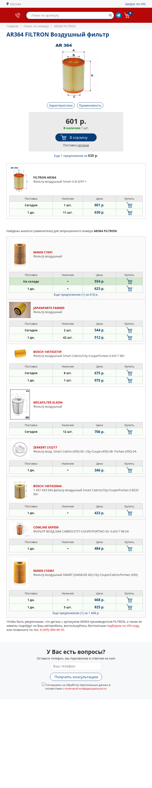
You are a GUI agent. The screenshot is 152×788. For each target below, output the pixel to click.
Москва (15, 4)
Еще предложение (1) (76, 294)
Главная (12, 26)
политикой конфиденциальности (85, 688)
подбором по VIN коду (123, 626)
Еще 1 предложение (76, 156)
